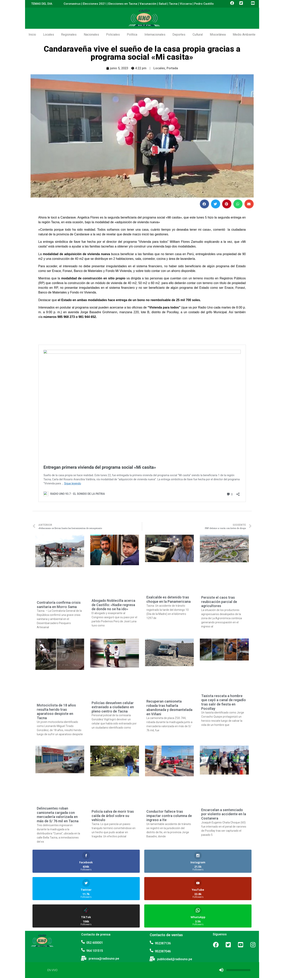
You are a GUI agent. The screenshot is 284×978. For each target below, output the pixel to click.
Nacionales (91, 34)
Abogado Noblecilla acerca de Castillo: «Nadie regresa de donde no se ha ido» (113, 604)
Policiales (113, 34)
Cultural (198, 34)
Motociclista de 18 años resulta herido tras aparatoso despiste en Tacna (56, 711)
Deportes (178, 34)
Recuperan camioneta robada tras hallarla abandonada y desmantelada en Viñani (169, 707)
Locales (48, 34)
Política (132, 34)
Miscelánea (218, 34)
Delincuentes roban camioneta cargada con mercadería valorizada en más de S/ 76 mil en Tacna (57, 814)
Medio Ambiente (244, 34)
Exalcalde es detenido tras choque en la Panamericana (168, 599)
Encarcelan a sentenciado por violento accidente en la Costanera (223, 814)
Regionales (69, 34)
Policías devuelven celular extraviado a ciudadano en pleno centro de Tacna (113, 707)
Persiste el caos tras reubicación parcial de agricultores (219, 601)
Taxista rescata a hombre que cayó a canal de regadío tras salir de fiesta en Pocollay (223, 702)
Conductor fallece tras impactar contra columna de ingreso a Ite (169, 815)
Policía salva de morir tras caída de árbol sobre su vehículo (113, 815)
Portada (172, 68)
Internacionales (154, 34)
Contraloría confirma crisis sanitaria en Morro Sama (59, 604)
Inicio (32, 34)
